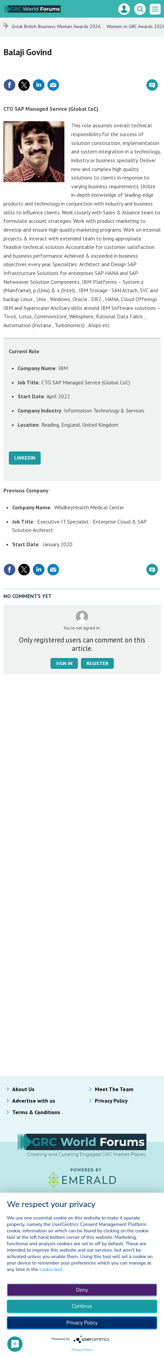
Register (97, 663)
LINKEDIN (24, 458)
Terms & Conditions (36, 1112)
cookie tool (50, 1269)
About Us (23, 1089)
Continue (82, 1306)
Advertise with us (33, 1100)
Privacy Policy (111, 1100)
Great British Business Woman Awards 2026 (56, 26)
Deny (82, 1290)
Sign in (64, 663)
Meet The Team (114, 1089)
